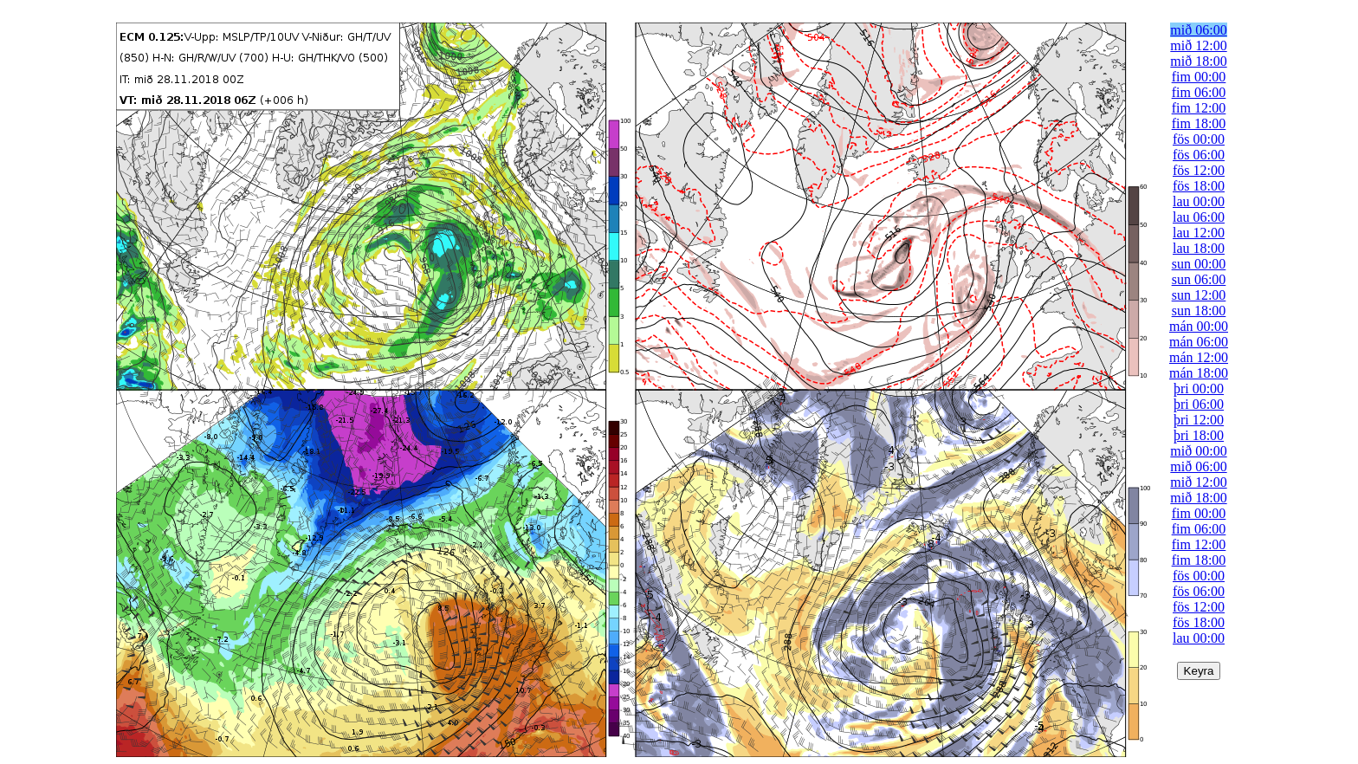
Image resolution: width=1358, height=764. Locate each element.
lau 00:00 (1199, 201)
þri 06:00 (1199, 404)
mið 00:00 (1198, 451)
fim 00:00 (1199, 76)
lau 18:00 (1199, 248)
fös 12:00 (1199, 170)
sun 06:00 (1199, 279)
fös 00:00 (1199, 139)
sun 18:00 (1199, 310)
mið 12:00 (1198, 45)
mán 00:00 (1198, 326)
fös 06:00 (1199, 154)
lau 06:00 (1199, 217)
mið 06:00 (1198, 30)
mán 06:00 (1198, 341)
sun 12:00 (1199, 295)
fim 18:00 (1199, 123)
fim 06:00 (1199, 92)
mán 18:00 (1198, 373)
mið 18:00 (1198, 61)
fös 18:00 (1199, 185)
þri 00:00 (1199, 388)
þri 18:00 (1199, 435)
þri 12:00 (1199, 419)
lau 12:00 (1199, 232)
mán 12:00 (1198, 357)
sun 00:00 (1199, 263)
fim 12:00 (1199, 107)
